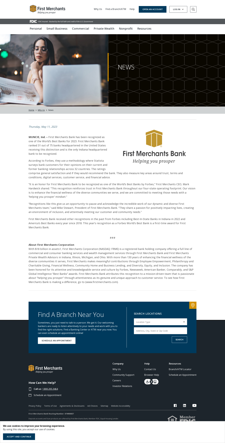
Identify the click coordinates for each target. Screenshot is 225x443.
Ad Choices (92, 412)
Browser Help (151, 381)
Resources (175, 370)
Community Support (123, 381)
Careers (117, 387)
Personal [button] (36, 28)
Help (132, 9)
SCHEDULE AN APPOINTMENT (57, 346)
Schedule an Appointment (49, 401)
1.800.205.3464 (51, 395)
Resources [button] (144, 28)
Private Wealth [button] (104, 28)
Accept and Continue (19, 436)
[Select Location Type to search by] (160, 328)
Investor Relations (122, 392)
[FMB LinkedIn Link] (188, 412)
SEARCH (179, 345)
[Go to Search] (193, 9)
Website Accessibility (120, 412)
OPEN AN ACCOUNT (152, 9)
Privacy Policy (35, 412)
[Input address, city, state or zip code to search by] (160, 337)
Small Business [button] (56, 28)
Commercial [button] (80, 28)
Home (31, 116)
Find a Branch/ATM (115, 9)
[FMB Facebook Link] (182, 412)
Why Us (98, 9)
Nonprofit (126, 28)
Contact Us (150, 375)
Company (118, 370)
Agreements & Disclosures (72, 412)
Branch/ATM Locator (180, 375)
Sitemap (104, 412)
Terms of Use (50, 412)
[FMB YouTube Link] (194, 412)
